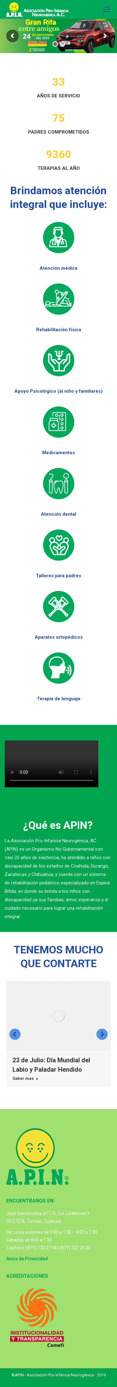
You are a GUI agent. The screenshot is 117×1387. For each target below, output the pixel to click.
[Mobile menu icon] (107, 9)
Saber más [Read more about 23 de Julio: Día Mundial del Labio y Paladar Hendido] (25, 1078)
